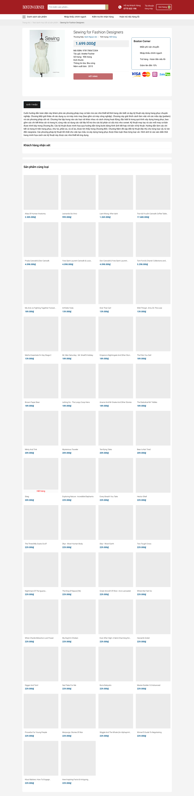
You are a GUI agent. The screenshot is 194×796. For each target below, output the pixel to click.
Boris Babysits (105, 685)
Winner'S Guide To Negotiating (149, 732)
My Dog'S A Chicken (70, 638)
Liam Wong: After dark (109, 214)
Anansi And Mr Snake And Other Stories (116, 402)
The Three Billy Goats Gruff (36, 544)
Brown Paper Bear (32, 402)
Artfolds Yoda (67, 308)
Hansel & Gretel (143, 638)
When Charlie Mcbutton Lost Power (39, 638)
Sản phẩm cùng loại (36, 167)
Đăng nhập (149, 9)
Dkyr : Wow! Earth (107, 544)
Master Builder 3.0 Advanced (148, 685)
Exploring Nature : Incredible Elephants (78, 496)
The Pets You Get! (144, 355)
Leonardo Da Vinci (69, 214)
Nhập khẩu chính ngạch (75, 16)
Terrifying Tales (106, 449)
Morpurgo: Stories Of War (72, 732)
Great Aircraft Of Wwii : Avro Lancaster (115, 591)
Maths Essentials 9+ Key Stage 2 (38, 355)
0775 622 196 (130, 8)
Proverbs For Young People (36, 732)
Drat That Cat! (105, 308)
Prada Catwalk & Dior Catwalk (37, 261)
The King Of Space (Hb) (71, 591)
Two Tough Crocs (144, 544)
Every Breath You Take (109, 496)
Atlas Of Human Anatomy (35, 214)
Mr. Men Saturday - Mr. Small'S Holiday (77, 355)
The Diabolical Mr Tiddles (147, 402)
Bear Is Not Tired (144, 449)
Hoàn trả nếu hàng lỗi (129, 16)
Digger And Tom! (31, 685)
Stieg (27, 496)
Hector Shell (142, 496)
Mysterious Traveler (70, 449)
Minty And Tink (31, 449)
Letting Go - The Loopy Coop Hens (76, 402)
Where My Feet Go (144, 591)
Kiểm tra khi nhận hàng (103, 16)
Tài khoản (149, 5)
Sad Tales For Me (69, 685)
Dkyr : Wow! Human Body (72, 544)
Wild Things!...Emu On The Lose (149, 308)
